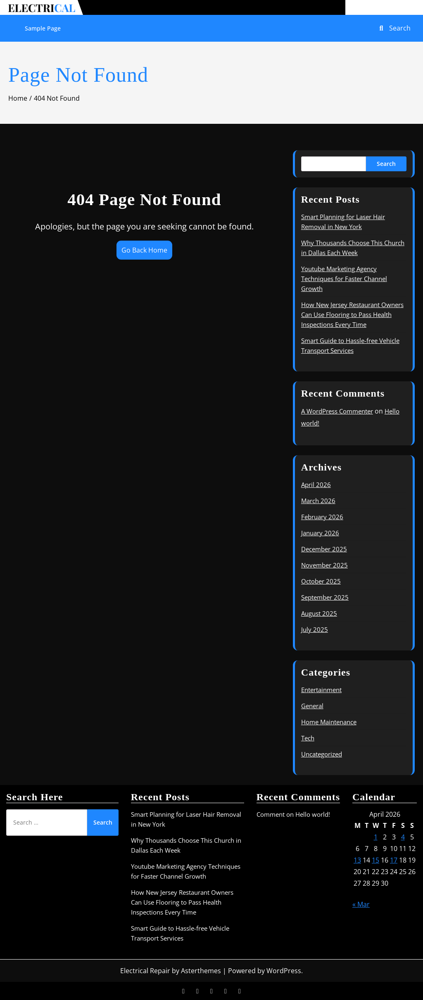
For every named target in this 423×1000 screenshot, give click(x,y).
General (312, 706)
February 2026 (322, 517)
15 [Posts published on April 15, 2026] (375, 860)
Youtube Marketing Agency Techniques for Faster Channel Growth (344, 279)
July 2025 (314, 629)
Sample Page (43, 28)
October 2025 (321, 581)
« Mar (361, 904)
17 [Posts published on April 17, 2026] (393, 860)
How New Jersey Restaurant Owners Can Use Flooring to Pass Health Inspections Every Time (352, 314)
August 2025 (319, 613)
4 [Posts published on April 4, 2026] (403, 837)
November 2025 (324, 565)
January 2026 (320, 533)
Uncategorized (321, 754)
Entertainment (321, 690)
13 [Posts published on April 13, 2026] (357, 860)
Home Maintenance (328, 722)
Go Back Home (144, 250)
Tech (307, 738)
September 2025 (325, 597)
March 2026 (318, 500)
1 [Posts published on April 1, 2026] (376, 837)
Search (386, 164)
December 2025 (324, 549)
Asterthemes (201, 970)
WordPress (283, 970)
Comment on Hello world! (293, 814)
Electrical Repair (145, 970)
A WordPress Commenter (337, 411)
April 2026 (316, 484)
